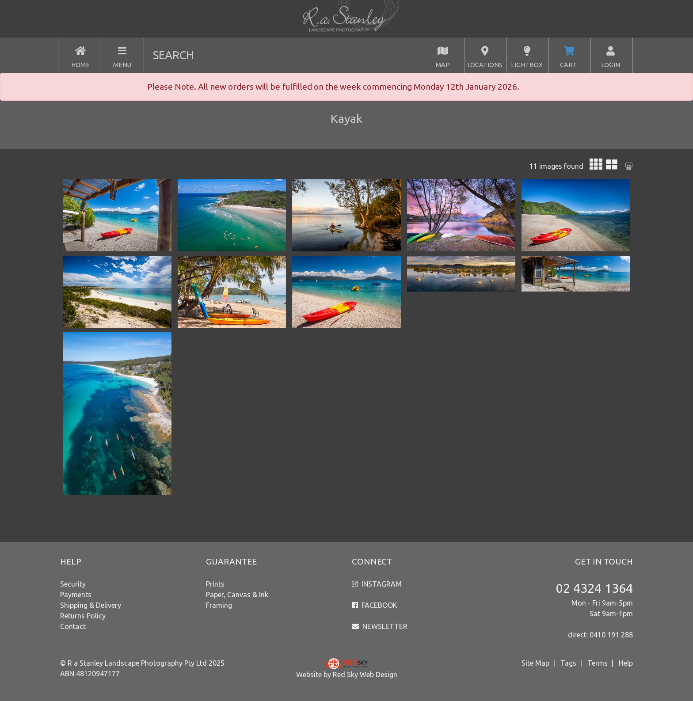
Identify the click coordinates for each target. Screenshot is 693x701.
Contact (73, 626)
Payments (75, 595)
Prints (215, 584)
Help (626, 663)
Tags (568, 663)
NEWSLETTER (384, 626)
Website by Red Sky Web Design (346, 674)
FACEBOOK (379, 605)
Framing (219, 605)
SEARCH (173, 55)
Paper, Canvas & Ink (237, 595)
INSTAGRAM (382, 584)
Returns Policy (83, 616)
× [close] (543, 86)
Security (73, 584)
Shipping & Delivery (90, 605)
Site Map (535, 663)
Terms (597, 663)
